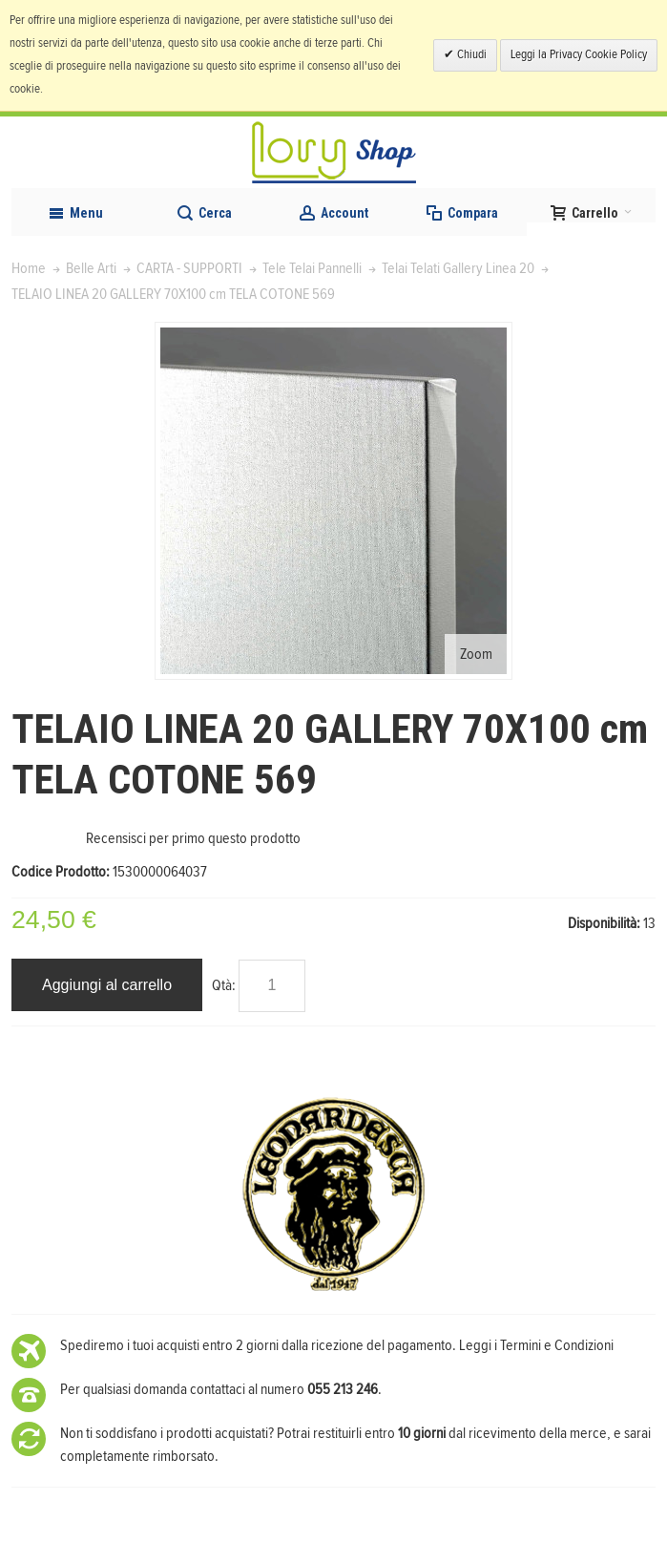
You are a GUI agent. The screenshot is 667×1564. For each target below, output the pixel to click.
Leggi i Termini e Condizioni (536, 1345)
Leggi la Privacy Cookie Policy (579, 55)
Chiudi (470, 55)
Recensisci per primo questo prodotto (193, 838)
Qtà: (224, 985)
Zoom (476, 654)
